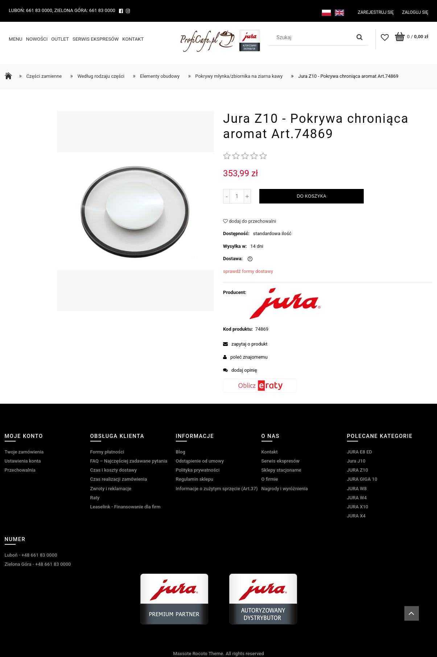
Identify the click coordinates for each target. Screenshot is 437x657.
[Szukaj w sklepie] (311, 37)
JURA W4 (357, 497)
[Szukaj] (359, 37)
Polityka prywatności (198, 470)
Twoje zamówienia (24, 452)
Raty (95, 497)
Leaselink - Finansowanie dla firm (125, 506)
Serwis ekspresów (280, 461)
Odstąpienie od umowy (200, 461)
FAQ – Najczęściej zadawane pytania (129, 461)
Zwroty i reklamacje (110, 488)
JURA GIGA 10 (362, 479)
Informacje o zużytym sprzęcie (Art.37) (217, 488)
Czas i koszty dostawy (113, 470)
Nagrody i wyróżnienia (284, 488)
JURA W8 (357, 488)
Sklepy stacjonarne (281, 470)
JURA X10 (357, 506)
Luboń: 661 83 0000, (31, 10)
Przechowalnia (20, 470)
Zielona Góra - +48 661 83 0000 (38, 564)
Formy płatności (107, 452)
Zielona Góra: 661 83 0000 (84, 10)
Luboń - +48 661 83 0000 (31, 555)
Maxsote (182, 653)
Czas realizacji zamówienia (118, 479)
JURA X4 (356, 516)
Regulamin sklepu (194, 479)
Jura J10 (356, 461)
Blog (180, 452)
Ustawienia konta (23, 461)
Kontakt (269, 452)
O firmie (269, 479)
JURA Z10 (357, 470)
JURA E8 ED (359, 452)
